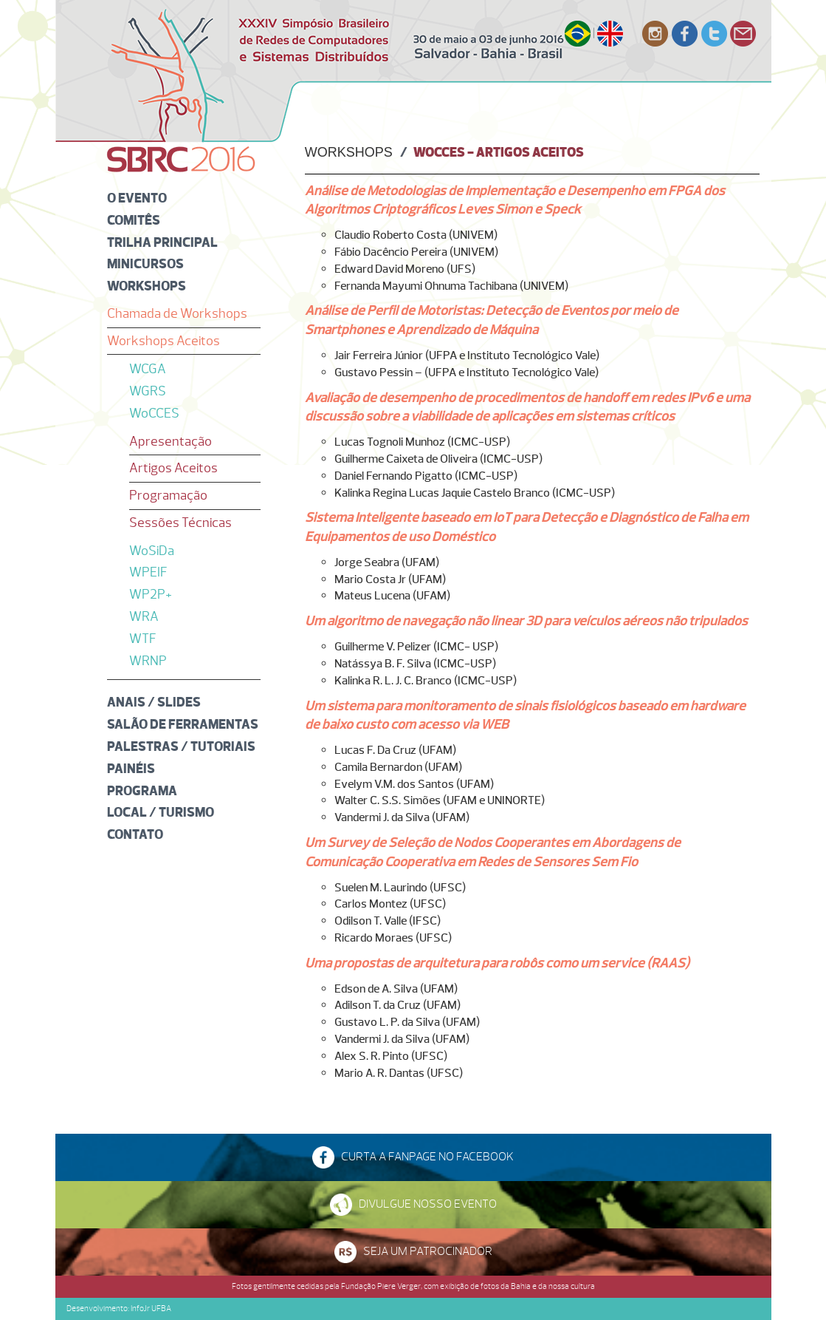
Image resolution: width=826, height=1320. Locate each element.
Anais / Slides (154, 702)
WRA (144, 616)
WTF (142, 638)
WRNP (148, 660)
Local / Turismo (160, 812)
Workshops (146, 285)
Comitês (133, 220)
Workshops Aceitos (163, 340)
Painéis (131, 768)
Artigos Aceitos (173, 467)
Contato (135, 834)
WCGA (147, 368)
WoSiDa (151, 550)
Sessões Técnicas (180, 522)
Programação (168, 495)
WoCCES (154, 413)
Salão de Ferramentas (182, 724)
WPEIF (148, 572)
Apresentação (170, 441)
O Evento (137, 197)
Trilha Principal (162, 242)
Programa (142, 790)
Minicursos (145, 263)
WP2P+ (150, 594)
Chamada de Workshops (177, 313)
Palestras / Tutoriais (181, 746)
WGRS (147, 391)
